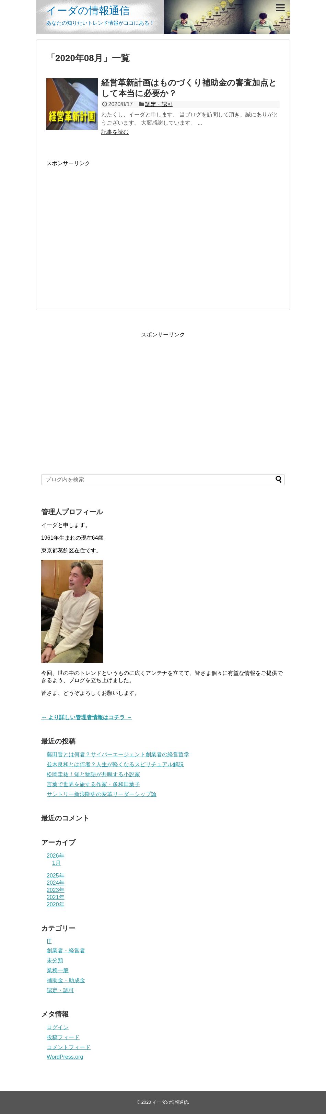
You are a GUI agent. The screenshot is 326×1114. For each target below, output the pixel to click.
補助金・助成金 (66, 980)
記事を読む (115, 132)
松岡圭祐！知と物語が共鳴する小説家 (93, 774)
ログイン (58, 1027)
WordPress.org (65, 1057)
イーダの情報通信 (88, 10)
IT (49, 941)
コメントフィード (69, 1047)
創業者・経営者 (66, 950)
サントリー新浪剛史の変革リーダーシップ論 (101, 794)
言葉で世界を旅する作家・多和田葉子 (93, 784)
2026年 (56, 856)
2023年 (56, 890)
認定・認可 (159, 104)
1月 (56, 863)
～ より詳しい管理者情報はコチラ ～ (86, 717)
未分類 (55, 960)
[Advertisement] (104, 233)
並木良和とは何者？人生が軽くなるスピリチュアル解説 (115, 764)
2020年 (56, 904)
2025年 (56, 875)
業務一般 (58, 970)
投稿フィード (63, 1037)
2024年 (56, 883)
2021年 (56, 897)
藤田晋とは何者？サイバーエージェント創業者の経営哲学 (118, 754)
